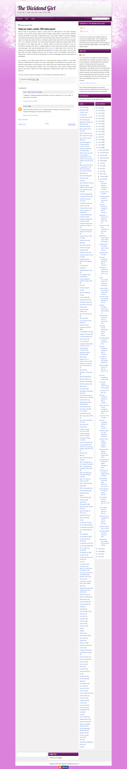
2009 (99, 551)
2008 (99, 554)
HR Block (82, 307)
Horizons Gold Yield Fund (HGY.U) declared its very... (104, 319)
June (101, 166)
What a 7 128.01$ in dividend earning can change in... (104, 185)
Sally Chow (21, 42)
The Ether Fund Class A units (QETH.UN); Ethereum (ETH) (86, 574)
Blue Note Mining (84, 175)
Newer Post (22, 124)
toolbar (82, 744)
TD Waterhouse (84, 552)
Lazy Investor (83, 339)
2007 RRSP (83, 107)
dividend (82, 640)
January (102, 179)
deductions (83, 638)
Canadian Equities (85, 203)
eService (82, 647)
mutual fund (83, 698)
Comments (84, 31)
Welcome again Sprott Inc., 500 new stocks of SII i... (104, 369)
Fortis (81, 285)
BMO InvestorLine (85, 133)
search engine (84, 717)
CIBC (81, 180)
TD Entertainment (85, 536)
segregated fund (84, 719)
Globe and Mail (84, 292)
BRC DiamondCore (85, 135)
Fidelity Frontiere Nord (86, 270)
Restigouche (83, 493)
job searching (83, 678)
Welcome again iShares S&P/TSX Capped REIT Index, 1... (104, 453)
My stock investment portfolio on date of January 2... (104, 208)
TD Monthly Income (85, 543)
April (101, 171)
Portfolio (19, 19)
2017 (99, 131)
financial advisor (84, 657)
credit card (83, 621)
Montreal (82, 386)
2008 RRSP (83, 110)
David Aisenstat (84, 245)
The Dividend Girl (36, 7)
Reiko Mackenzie (84, 490)
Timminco (82, 579)
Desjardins (83, 250)
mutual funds (83, 700)
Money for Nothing (85, 381)
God (81, 295)
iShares (82, 666)
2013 (99, 142)
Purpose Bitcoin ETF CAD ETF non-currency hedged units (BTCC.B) (86, 446)
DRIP (81, 243)
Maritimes (82, 370)
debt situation (83, 635)
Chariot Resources (85, 208)
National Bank (84, 400)
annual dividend (84, 601)
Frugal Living (83, 287)
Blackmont (83, 173)
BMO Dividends (84, 126)
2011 (99, 147)
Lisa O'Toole (83, 341)
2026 (99, 108)
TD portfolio (83, 555)
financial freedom (84, 659)
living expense (84, 683)
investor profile (84, 671)
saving (81, 712)
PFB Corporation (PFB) (86, 416)
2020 (99, 123)
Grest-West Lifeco (85, 304)
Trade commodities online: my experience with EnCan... (104, 281)
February (102, 176)
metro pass (83, 690)
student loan (83, 733)
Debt (26, 19)
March (101, 173)
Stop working (83, 517)
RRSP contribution (85, 488)
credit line (82, 623)
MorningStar (83, 388)
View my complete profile (88, 83)
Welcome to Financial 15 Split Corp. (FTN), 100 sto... (104, 219)
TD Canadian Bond (85, 525)
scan (81, 714)
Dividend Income (84, 252)
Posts (83, 28)
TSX (81, 561)
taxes (81, 739)
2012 (99, 145)
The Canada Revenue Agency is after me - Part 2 (104, 501)
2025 (99, 110)
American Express (85, 117)
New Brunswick (84, 406)
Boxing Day (83, 178)
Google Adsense (84, 300)
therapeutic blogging (85, 742)
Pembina (82, 427)
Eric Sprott (83, 265)
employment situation (86, 652)
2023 (99, 116)
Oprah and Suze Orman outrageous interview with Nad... (104, 409)
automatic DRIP (84, 604)
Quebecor (82, 453)
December (103, 150)
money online (83, 695)
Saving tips (83, 500)
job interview (83, 676)
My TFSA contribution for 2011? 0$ (104, 377)
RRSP (81, 486)
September (103, 158)
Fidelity (82, 268)
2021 (99, 121)
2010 (99, 549)
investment (83, 669)
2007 (99, 556)
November (103, 152)
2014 (99, 139)
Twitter (81, 586)
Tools (33, 19)
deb (81, 628)
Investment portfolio (85, 327)
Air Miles (82, 115)
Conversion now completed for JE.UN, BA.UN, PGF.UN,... (104, 519)
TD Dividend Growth (85, 527)
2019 (99, 126)
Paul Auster (83, 424)
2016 (99, 134)
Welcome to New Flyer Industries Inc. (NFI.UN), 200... (104, 229)
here (64, 75)
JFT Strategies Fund (85, 331)
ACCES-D (82, 112)
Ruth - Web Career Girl (30, 92)
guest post (83, 664)
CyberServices (84, 240)
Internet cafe (83, 325)
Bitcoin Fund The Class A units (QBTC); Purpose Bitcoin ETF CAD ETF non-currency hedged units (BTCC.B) (86, 156)
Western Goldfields (85, 597)
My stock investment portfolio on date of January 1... (104, 350)
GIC (81, 290)
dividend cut (83, 643)
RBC (81, 455)
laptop (81, 681)
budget (82, 606)
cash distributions (84, 611)
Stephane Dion (84, 515)
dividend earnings (85, 645)
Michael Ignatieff (84, 376)
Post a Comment (23, 119)
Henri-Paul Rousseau (86, 314)
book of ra (76, 763)
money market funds (85, 693)
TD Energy (83, 534)
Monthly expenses (85, 384)
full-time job (83, 661)
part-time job (83, 705)
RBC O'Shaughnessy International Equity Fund (86, 474)
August (102, 160)
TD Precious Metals (85, 545)
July (101, 163)
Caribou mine (83, 205)
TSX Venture (83, 564)
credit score (83, 626)
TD (80, 520)
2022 (99, 118)
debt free (82, 633)
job (80, 674)
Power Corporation (85, 442)
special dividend (84, 721)
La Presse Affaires (85, 336)
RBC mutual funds (85, 483)
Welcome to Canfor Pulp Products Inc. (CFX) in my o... (104, 271)
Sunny (25, 106)
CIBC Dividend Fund (85, 183)
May (101, 168)
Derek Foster (83, 247)
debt (81, 630)
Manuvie (82, 357)
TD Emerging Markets (86, 529)
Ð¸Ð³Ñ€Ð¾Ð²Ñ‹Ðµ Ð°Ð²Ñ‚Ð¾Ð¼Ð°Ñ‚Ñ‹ (36, 0)
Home (47, 123)
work (81, 747)
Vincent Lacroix (84, 594)
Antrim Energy (84, 119)
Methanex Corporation (86, 372)
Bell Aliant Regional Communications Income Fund (85, 144)
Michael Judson (84, 379)
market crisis (83, 688)
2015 (99, 137)
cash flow (82, 614)
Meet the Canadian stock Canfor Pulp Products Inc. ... (104, 309)
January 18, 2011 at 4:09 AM (30, 101)
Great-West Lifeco (85, 302)
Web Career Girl (50, 48)
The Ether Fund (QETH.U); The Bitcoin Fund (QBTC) (86, 568)
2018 (99, 129)
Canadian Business (85, 196)
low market (83, 686)
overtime (82, 703)
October (102, 155)
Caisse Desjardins (85, 194)
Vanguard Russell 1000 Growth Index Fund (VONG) (86, 590)
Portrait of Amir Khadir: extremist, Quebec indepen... (104, 442)
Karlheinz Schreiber (85, 334)
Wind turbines (83, 599)
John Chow (72, 38)
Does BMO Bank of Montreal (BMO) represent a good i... (104, 463)
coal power (83, 618)
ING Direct (83, 318)
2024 (99, 113)
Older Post (72, 124)
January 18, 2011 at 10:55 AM (30, 115)
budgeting (82, 609)
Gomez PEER (84, 297)
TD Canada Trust (84, 522)
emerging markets (85, 650)
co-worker (82, 616)
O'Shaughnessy (84, 413)
